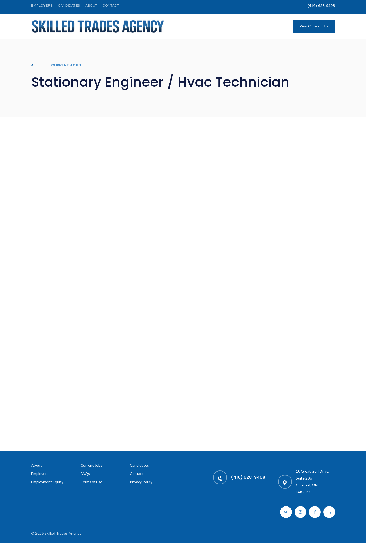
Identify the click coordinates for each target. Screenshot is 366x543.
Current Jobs (91, 465)
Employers (42, 5)
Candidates (69, 5)
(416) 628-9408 (321, 5)
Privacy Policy (141, 482)
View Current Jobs (314, 26)
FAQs (85, 473)
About (91, 5)
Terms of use (91, 482)
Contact (111, 5)
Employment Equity (47, 482)
